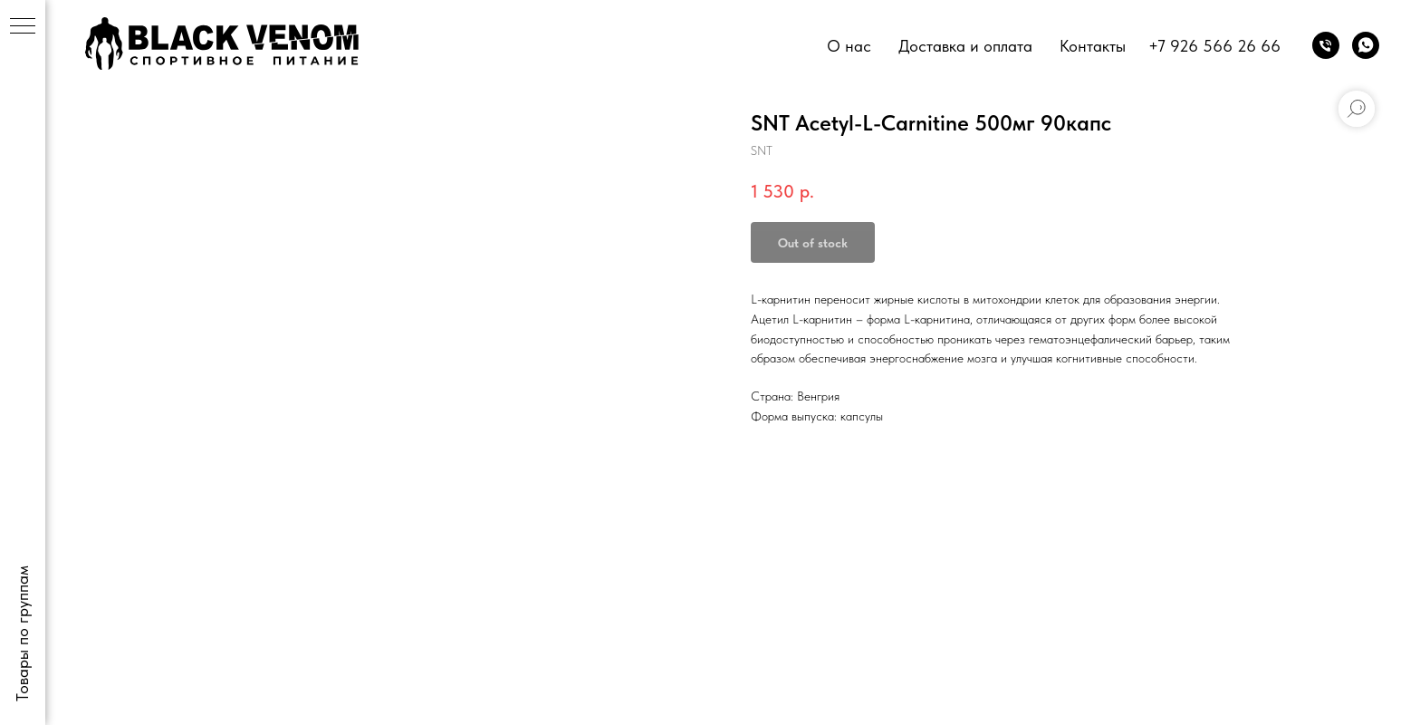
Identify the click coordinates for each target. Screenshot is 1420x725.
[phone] (1325, 45)
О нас (849, 45)
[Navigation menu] (22, 27)
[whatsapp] (1365, 45)
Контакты (1093, 45)
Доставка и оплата (965, 45)
